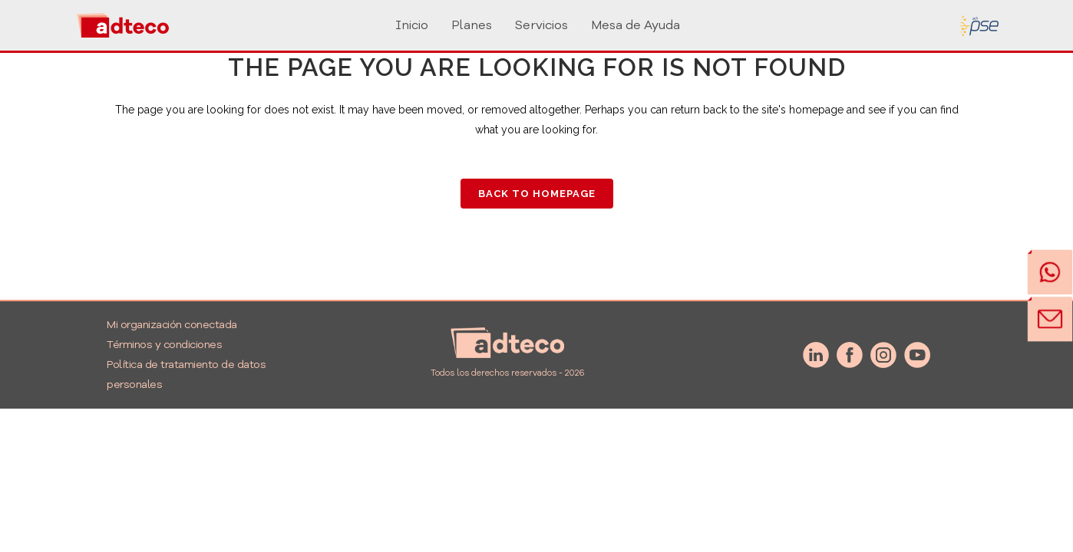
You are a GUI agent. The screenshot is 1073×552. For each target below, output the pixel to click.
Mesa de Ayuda (635, 25)
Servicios (541, 25)
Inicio (411, 25)
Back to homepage (537, 193)
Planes (471, 25)
